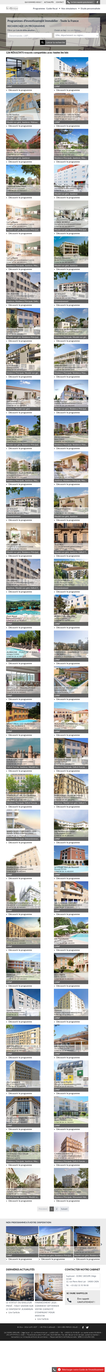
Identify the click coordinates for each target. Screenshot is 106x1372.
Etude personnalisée (90, 8)
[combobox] (29, 35)
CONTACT (60, 2)
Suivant (64, 1209)
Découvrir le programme (19, 90)
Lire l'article (13, 1312)
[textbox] (76, 35)
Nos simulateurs (70, 8)
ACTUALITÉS (49, 2)
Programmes (39, 8)
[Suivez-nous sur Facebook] (97, 2)
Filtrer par (21, 30)
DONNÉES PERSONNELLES (68, 1327)
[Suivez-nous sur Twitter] (87, 1327)
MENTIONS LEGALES (47, 1327)
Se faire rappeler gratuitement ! (80, 2)
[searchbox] (22, 35)
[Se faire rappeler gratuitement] (54, 1369)
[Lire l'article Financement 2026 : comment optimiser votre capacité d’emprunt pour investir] (49, 1287)
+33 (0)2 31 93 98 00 (79, 1285)
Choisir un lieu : (67, 30)
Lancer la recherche (52, 42)
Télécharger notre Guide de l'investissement (81, 1369)
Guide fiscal (53, 8)
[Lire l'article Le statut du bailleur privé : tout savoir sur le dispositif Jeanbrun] (20, 1287)
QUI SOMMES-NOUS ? (33, 2)
